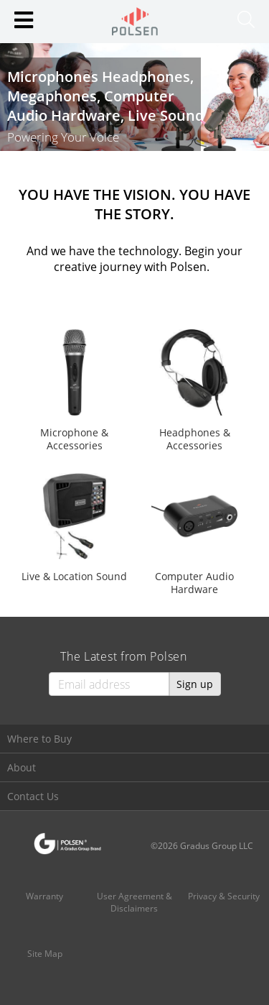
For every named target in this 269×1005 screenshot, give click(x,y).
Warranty (44, 896)
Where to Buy (39, 738)
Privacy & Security (224, 896)
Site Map (44, 953)
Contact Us (33, 796)
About (21, 767)
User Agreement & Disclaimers (134, 902)
